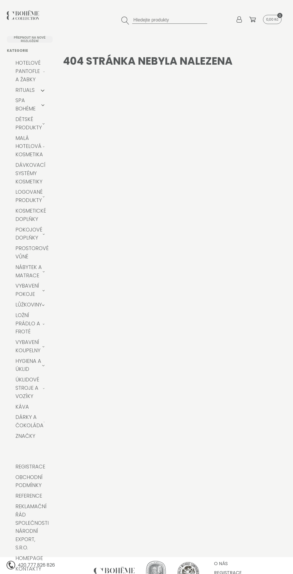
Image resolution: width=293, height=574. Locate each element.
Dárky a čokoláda (29, 421)
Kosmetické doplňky (30, 215)
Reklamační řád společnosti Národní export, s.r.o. (32, 527)
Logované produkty (29, 196)
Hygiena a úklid (28, 365)
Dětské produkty (28, 123)
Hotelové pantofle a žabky (28, 71)
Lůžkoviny (28, 304)
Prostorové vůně (32, 252)
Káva (22, 406)
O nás (221, 563)
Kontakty (28, 568)
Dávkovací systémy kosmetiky (30, 173)
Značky (25, 436)
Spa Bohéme (25, 104)
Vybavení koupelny (27, 346)
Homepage (29, 558)
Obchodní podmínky (29, 481)
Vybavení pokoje (27, 290)
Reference (28, 495)
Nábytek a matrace (28, 271)
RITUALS (25, 90)
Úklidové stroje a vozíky (27, 388)
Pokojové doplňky (28, 234)
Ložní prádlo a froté (27, 323)
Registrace (30, 466)
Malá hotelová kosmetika (29, 146)
